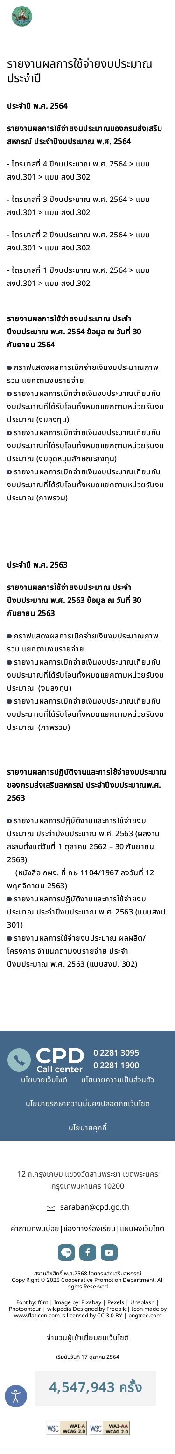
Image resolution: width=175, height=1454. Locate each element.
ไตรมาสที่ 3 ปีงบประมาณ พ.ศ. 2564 (69, 199)
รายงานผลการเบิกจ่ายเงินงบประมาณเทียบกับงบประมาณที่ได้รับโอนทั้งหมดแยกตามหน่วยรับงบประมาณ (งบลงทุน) (85, 406)
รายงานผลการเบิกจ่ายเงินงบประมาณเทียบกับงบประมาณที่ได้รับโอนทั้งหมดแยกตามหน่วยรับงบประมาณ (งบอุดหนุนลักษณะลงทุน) (85, 445)
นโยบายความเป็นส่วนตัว (117, 1080)
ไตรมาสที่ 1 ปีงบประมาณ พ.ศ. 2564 (69, 270)
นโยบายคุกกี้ (88, 1128)
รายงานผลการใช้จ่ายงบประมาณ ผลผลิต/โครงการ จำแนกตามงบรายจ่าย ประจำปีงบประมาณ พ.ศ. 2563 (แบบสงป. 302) (76, 951)
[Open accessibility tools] (16, 1396)
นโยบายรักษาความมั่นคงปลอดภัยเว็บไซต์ (88, 1103)
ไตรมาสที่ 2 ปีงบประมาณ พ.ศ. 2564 (69, 235)
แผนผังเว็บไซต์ (142, 1228)
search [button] (133, 14)
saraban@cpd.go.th (94, 1207)
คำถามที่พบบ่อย (35, 1228)
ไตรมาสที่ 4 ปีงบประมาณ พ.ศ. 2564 (69, 164)
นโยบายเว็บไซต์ (44, 1080)
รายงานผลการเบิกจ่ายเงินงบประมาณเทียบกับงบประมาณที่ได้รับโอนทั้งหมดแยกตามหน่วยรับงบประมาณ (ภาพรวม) (85, 485)
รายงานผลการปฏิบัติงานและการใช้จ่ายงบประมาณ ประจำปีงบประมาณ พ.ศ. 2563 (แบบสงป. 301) (87, 912)
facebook (87, 1252)
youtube (109, 1252)
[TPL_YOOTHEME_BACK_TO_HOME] (61, 14)
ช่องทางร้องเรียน (89, 1228)
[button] (152, 14)
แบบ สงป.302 (68, 177)
